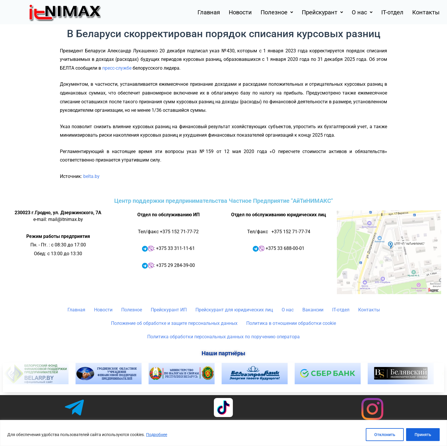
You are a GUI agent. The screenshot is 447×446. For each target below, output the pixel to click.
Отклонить (384, 434)
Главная (208, 12)
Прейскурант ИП (169, 310)
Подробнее (156, 434)
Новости (240, 12)
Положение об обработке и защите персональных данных (174, 323)
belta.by (91, 176)
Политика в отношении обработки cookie (291, 323)
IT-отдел (392, 12)
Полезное (277, 12)
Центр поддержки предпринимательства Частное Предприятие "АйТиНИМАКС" (223, 200)
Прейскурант (322, 12)
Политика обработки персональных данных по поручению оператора (223, 336)
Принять (423, 434)
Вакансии (312, 310)
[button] (276, 12)
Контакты (426, 12)
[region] (223, 433)
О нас (362, 12)
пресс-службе (116, 68)
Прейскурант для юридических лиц (234, 310)
